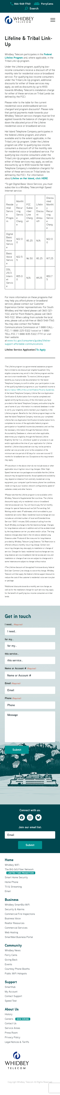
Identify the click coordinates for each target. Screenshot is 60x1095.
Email (12, 683)
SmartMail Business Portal (19, 937)
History (8, 1014)
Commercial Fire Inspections (20, 913)
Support (11, 981)
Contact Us (10, 1023)
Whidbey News (12, 950)
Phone (13, 698)
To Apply (41, 349)
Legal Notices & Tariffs (17, 1041)
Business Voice (13, 918)
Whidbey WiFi (12, 864)
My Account (11, 991)
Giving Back (11, 959)
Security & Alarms (14, 909)
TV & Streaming (13, 886)
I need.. (13, 624)
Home (9, 859)
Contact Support (13, 996)
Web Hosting (11, 932)
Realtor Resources (14, 923)
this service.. (12, 653)
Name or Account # (20, 668)
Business (11, 899)
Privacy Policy (12, 1037)
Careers (17, 1018)
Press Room (11, 1032)
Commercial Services (16, 927)
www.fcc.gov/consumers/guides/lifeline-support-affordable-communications (28, 342)
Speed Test (11, 1000)
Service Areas (12, 1028)
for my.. (9, 639)
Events (8, 964)
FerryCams (47, 3)
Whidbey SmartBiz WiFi (17, 904)
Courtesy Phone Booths (17, 968)
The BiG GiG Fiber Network (20, 871)
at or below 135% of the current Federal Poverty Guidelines (30, 390)
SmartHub (10, 986)
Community (13, 945)
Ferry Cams (11, 955)
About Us (12, 1009)
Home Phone (11, 882)
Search (34, 8)
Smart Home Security (16, 877)
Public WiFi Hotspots (16, 973)
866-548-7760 (22, 3)
